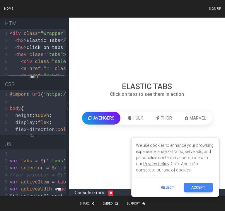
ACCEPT (198, 187)
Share (87, 203)
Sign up (215, 9)
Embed (110, 203)
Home (8, 9)
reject (167, 187)
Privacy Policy (156, 163)
